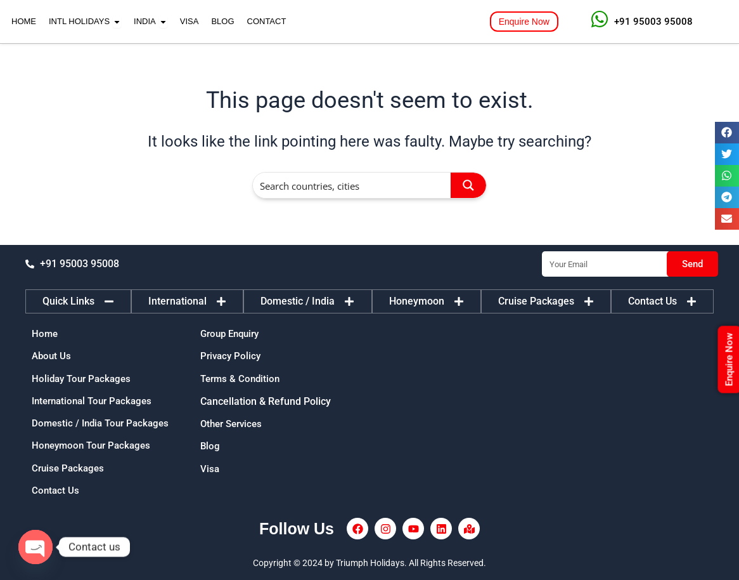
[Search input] (352, 185)
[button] (727, 132)
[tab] (78, 296)
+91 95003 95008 (653, 21)
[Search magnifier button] (468, 185)
